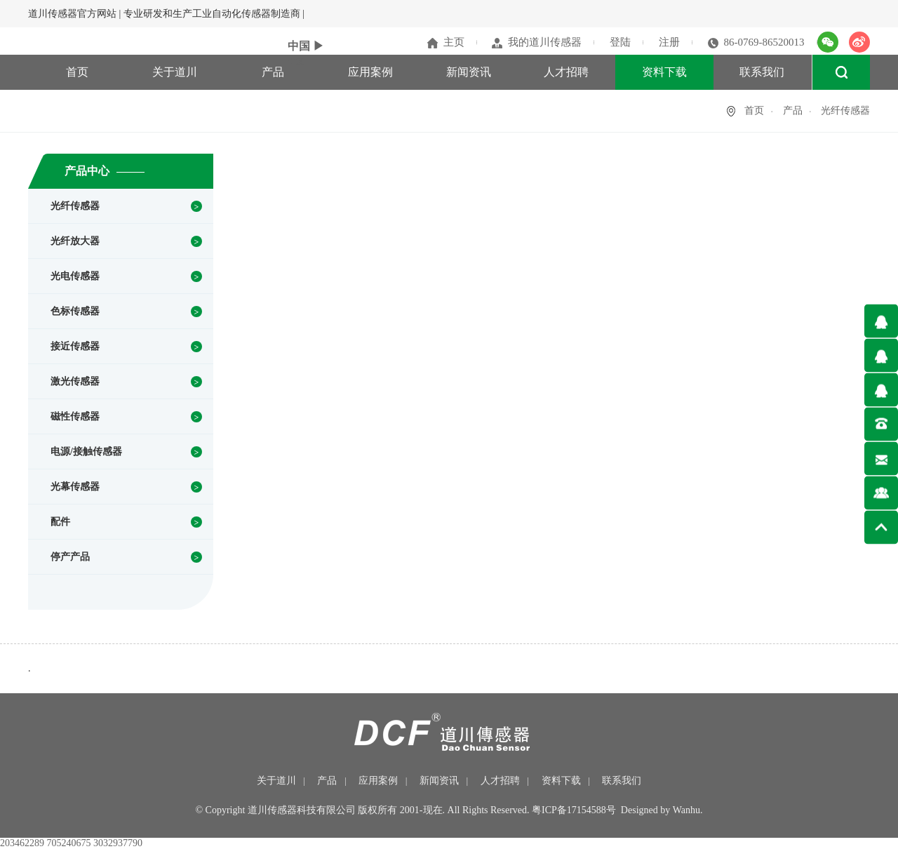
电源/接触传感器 (86, 451)
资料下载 (664, 72)
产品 (273, 72)
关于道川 (174, 72)
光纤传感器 (75, 206)
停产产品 (70, 556)
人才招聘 (566, 72)
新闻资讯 (468, 72)
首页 (77, 72)
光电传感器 (75, 276)
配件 (60, 521)
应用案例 (370, 72)
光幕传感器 (75, 486)
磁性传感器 (75, 416)
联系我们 (761, 72)
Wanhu (686, 810)
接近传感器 (75, 346)
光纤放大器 (75, 241)
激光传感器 (75, 381)
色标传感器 (75, 311)
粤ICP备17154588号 (574, 810)
